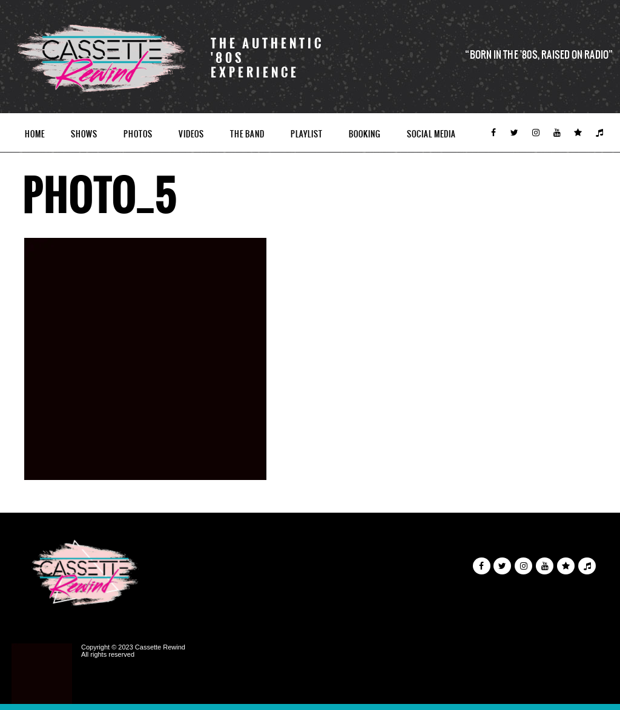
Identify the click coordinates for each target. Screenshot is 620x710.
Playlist (307, 134)
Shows (84, 134)
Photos (138, 134)
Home (35, 134)
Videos (191, 134)
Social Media (431, 134)
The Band (247, 134)
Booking (365, 134)
